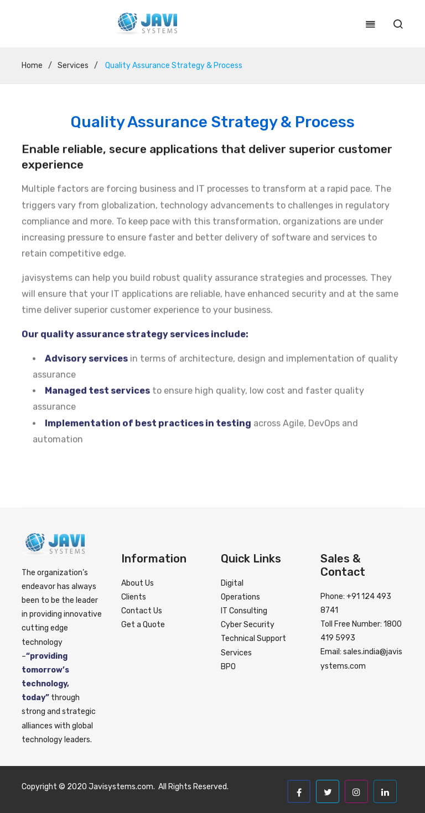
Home (32, 65)
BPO (228, 666)
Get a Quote (143, 624)
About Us (137, 583)
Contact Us (141, 611)
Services (73, 65)
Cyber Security (247, 624)
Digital (232, 583)
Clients (133, 597)
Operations (240, 597)
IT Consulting (244, 611)
